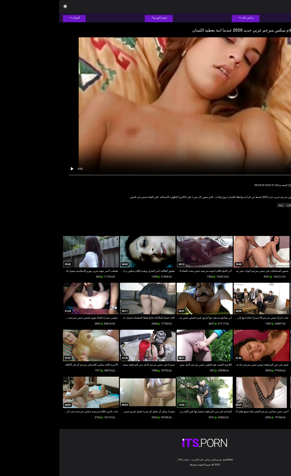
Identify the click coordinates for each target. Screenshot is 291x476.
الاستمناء (245, 205)
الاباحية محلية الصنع (262, 205)
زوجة (221, 205)
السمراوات (233, 205)
